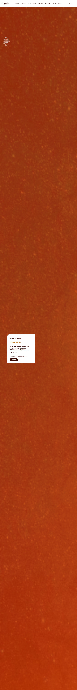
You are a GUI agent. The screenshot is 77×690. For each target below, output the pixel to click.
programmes (47, 3)
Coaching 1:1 (23, 3)
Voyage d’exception (32, 3)
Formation (40, 3)
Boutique (60, 3)
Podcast (54, 3)
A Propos (17, 3)
